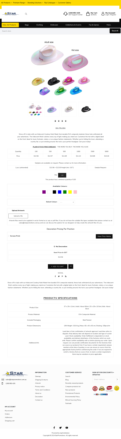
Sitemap (38, 376)
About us (38, 393)
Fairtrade (68, 403)
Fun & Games (94, 25)
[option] (35, 109)
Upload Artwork (18, 210)
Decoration (39, 397)
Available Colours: (60, 186)
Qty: (55, 175)
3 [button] (62, 121)
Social (60, 273)
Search (115, 31)
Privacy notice (40, 386)
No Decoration (61, 246)
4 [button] (66, 121)
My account (9, 411)
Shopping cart (9, 421)
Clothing (39, 25)
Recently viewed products (74, 383)
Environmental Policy (72, 397)
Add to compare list (70, 266)
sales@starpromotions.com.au (29, 223)
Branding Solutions (35, 3)
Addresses (8, 417)
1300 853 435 (8, 383)
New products (70, 390)
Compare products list (72, 386)
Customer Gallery (64, 3)
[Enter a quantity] (62, 175)
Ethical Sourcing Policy (73, 400)
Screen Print (15, 236)
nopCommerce (64, 433)
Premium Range (19, 3)
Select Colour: (51, 202)
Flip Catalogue (49, 3)
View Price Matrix (104, 236)
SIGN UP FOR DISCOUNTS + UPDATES (103, 373)
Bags (27, 25)
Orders (7, 414)
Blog (67, 380)
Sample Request (100, 168)
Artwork (38, 383)
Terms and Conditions (42, 390)
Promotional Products (72, 393)
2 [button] (59, 121)
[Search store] (60, 31)
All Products (5, 3)
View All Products (9, 25)
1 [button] (55, 121)
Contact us (39, 400)
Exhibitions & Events (73, 25)
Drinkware (54, 25)
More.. (109, 25)
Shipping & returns (41, 380)
